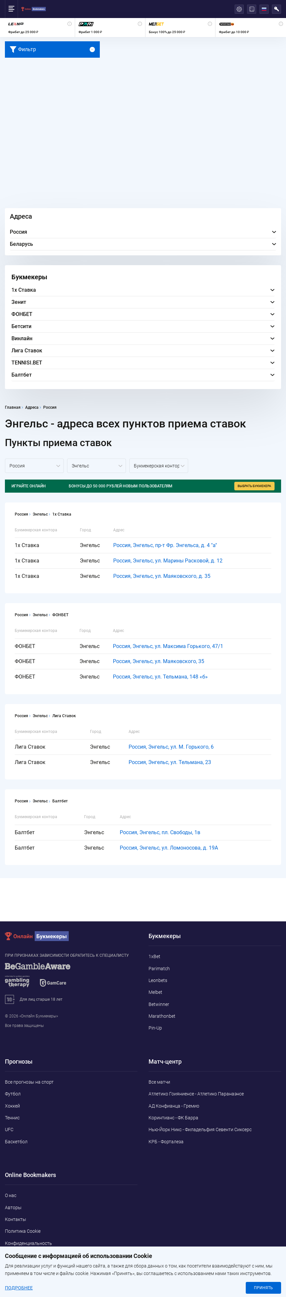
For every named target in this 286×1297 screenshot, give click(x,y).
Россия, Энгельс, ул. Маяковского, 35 (158, 661)
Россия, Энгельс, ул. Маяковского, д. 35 (161, 576)
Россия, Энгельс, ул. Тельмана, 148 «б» (160, 677)
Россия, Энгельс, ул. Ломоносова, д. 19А (169, 848)
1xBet (154, 956)
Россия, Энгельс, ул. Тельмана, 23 (170, 762)
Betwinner (159, 1004)
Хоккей (12, 1106)
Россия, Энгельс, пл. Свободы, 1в (160, 832)
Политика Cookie (23, 1231)
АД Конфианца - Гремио (174, 1106)
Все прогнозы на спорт (29, 1082)
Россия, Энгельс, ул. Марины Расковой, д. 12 (168, 561)
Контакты (15, 1219)
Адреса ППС (18, 1255)
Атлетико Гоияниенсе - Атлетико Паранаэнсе (196, 1093)
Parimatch (159, 968)
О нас (10, 1195)
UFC (9, 1129)
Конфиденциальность (28, 1243)
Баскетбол (16, 1141)
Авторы (13, 1207)
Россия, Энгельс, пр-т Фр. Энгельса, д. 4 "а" (165, 545)
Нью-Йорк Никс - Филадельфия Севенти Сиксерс (200, 1129)
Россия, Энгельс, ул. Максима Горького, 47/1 (168, 646)
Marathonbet (162, 1016)
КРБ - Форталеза (166, 1141)
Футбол (13, 1093)
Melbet (155, 992)
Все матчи (159, 1082)
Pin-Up (155, 1028)
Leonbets (158, 980)
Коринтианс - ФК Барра (173, 1117)
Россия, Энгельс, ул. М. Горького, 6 (171, 747)
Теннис (12, 1117)
